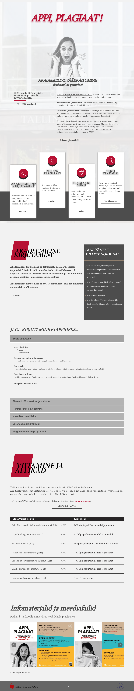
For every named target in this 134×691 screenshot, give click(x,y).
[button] (13, 644)
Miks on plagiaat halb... (70, 140)
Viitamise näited (67, 506)
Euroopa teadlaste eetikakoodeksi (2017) (74, 94)
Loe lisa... (23, 212)
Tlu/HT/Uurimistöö (84, 578)
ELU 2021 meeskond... (27, 104)
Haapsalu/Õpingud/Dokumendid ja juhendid (96, 544)
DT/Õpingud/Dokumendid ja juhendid (93, 534)
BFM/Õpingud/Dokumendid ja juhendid (94, 525)
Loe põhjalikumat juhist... (26, 384)
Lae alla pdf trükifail (20, 673)
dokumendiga (82, 501)
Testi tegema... (111, 201)
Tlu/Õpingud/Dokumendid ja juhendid (93, 553)
